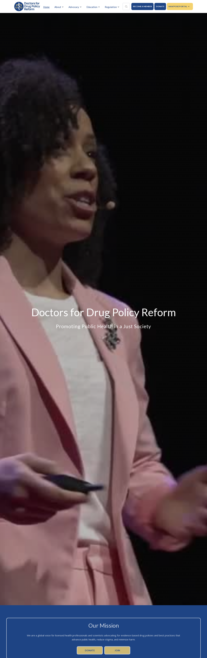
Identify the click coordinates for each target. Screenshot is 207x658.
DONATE (160, 6)
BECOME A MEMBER (142, 6)
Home (46, 7)
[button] (60, 7)
